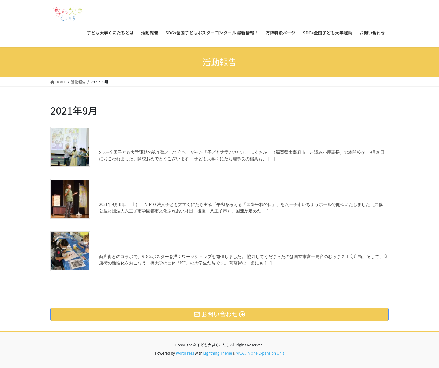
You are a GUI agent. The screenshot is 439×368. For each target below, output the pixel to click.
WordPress (185, 353)
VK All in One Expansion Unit (260, 353)
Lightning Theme (217, 353)
